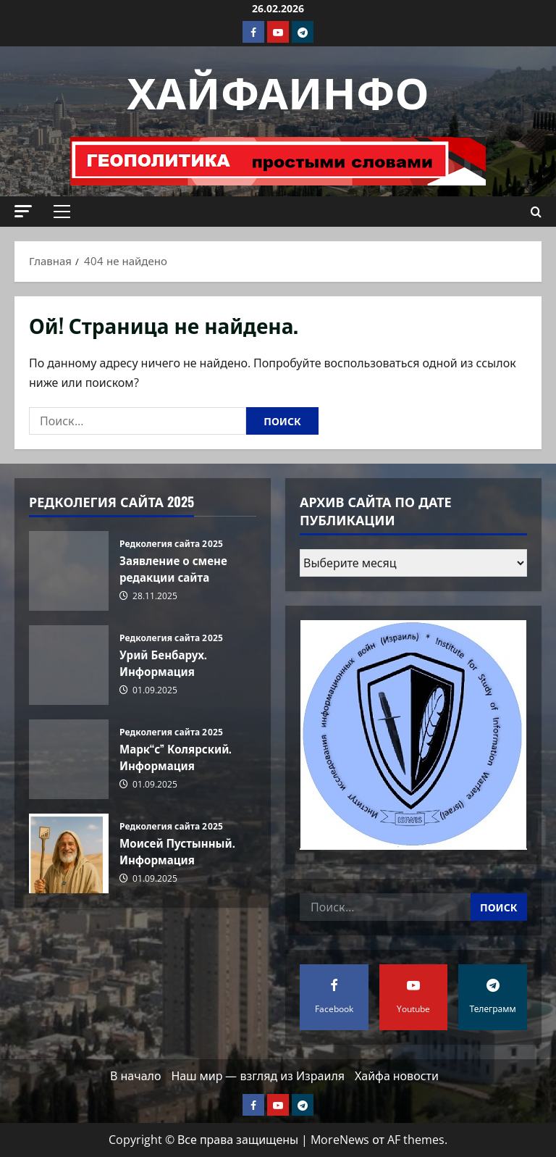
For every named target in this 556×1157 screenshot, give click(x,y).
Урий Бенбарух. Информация (69, 665)
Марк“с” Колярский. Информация (69, 759)
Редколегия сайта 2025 (171, 544)
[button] (23, 211)
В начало (135, 1076)
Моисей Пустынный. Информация (69, 853)
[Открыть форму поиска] (536, 212)
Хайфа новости (397, 1076)
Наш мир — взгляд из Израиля (258, 1076)
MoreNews (340, 1140)
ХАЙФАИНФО (278, 89)
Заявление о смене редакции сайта (69, 571)
